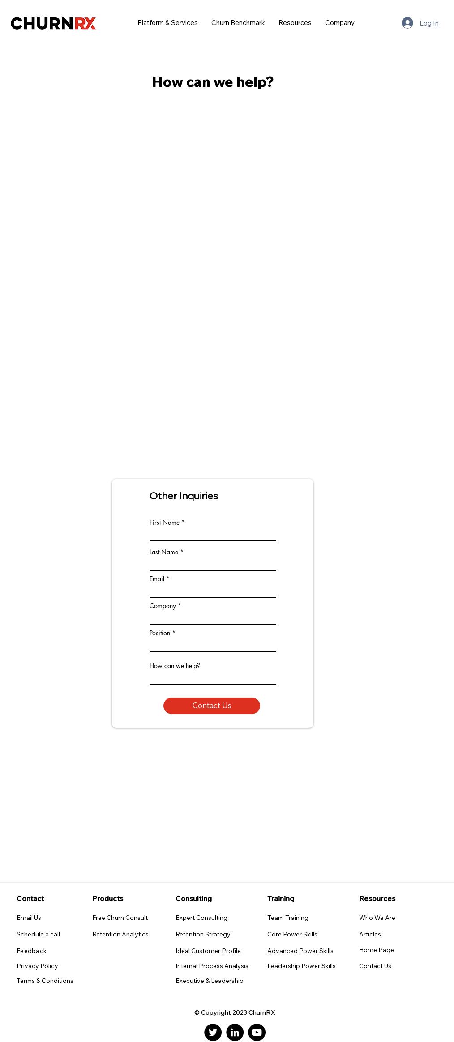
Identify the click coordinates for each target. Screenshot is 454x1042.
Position (160, 633)
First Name (165, 522)
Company (163, 606)
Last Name (164, 552)
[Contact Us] (211, 706)
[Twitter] (213, 1032)
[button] (168, 23)
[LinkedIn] (235, 1032)
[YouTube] (257, 1032)
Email (157, 579)
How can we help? (175, 666)
